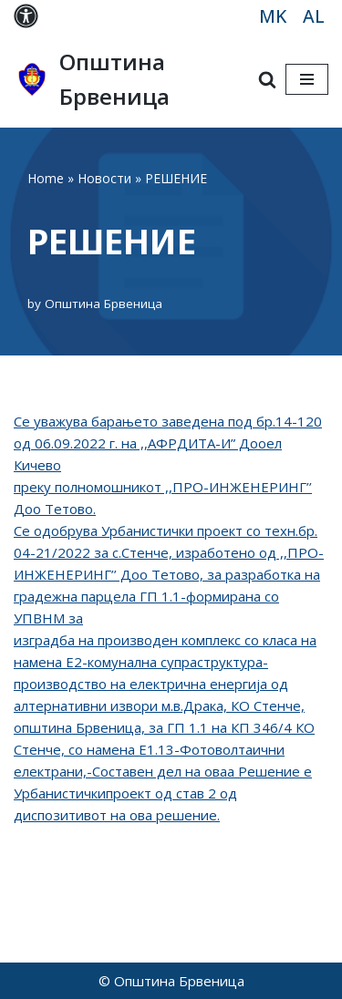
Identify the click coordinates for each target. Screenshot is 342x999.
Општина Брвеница (103, 303)
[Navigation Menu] (306, 79)
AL (314, 16)
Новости (104, 178)
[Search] (267, 79)
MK (272, 16)
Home (45, 178)
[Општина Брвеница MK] (118, 80)
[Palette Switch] (26, 16)
